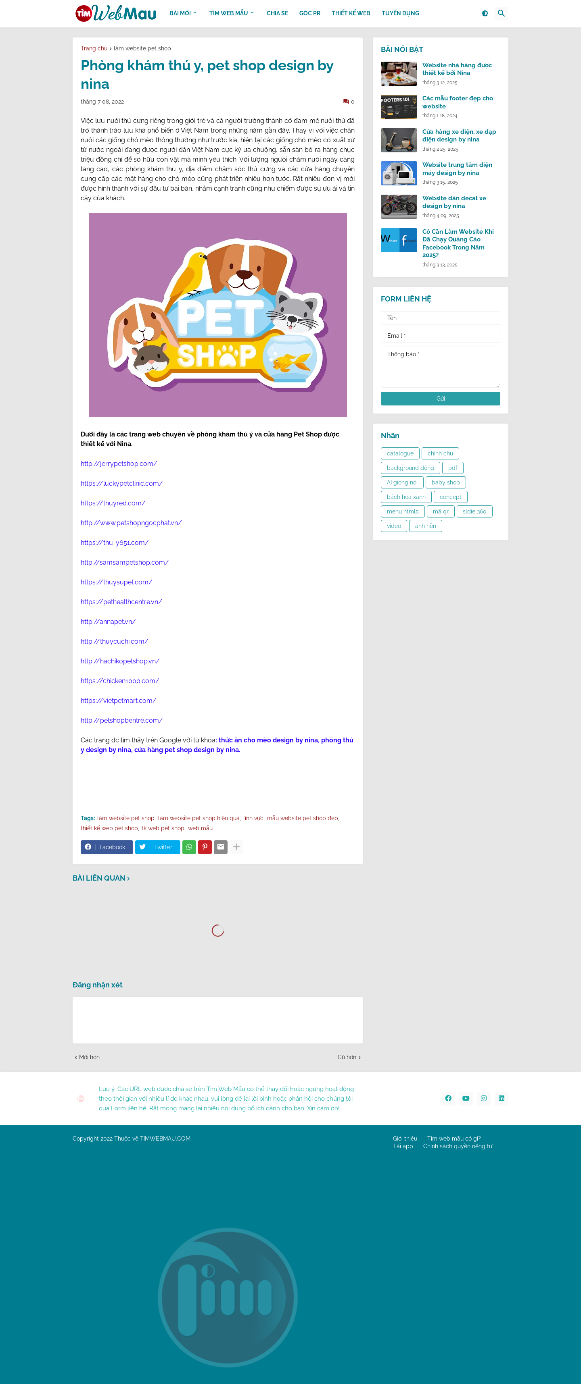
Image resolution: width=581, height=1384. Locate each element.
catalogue (400, 453)
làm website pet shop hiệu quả (199, 818)
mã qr (441, 511)
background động (410, 468)
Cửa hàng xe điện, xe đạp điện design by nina (459, 135)
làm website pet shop (142, 49)
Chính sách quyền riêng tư (457, 1146)
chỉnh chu (440, 453)
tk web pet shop (163, 828)
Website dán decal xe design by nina (454, 202)
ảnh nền (425, 526)
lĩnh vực (253, 818)
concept (451, 497)
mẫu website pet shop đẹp (302, 818)
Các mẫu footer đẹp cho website (457, 102)
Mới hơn (89, 1057)
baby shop (446, 482)
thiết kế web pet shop (109, 828)
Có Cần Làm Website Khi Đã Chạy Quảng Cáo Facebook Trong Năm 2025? (458, 243)
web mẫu (200, 828)
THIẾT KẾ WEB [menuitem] (351, 13)
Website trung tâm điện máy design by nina (457, 169)
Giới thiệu (405, 1138)
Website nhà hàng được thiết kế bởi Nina (457, 69)
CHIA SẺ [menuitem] (277, 13)
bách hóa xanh (406, 497)
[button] (485, 14)
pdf (453, 468)
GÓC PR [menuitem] (309, 13)
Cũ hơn (347, 1057)
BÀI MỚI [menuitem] (180, 13)
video (394, 526)
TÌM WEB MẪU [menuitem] (228, 13)
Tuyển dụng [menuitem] (400, 13)
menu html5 (403, 511)
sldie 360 (475, 511)
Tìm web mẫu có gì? (454, 1138)
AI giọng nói (402, 482)
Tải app (403, 1146)
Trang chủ (94, 49)
